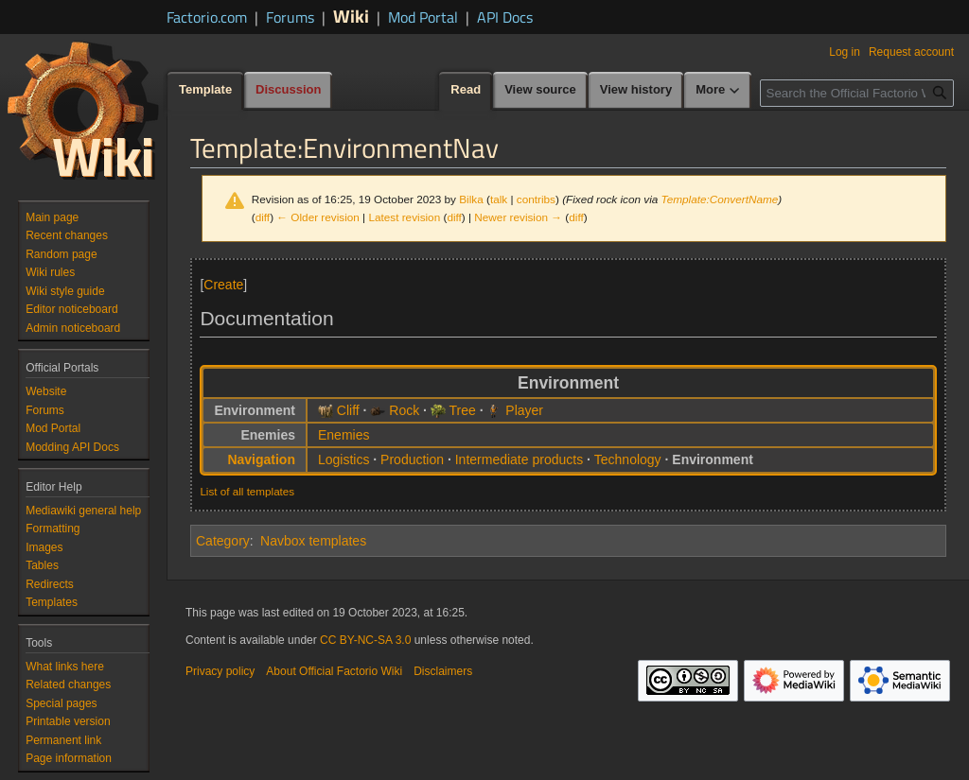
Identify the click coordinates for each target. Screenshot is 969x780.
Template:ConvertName (720, 199)
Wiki (351, 15)
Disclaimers (443, 671)
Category (223, 540)
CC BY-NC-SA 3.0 (365, 640)
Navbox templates (313, 540)
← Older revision (318, 217)
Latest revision (404, 217)
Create (223, 284)
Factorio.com (207, 17)
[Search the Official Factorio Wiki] (857, 93)
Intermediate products (519, 459)
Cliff (348, 410)
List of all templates (247, 491)
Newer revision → (518, 217)
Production (412, 459)
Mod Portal (423, 17)
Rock (404, 410)
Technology (627, 459)
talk (498, 199)
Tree (462, 410)
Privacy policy (220, 671)
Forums (290, 17)
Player (524, 410)
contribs (536, 199)
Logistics (343, 459)
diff (262, 217)
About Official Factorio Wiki (334, 671)
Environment (712, 459)
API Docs (505, 17)
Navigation (261, 459)
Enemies (343, 434)
